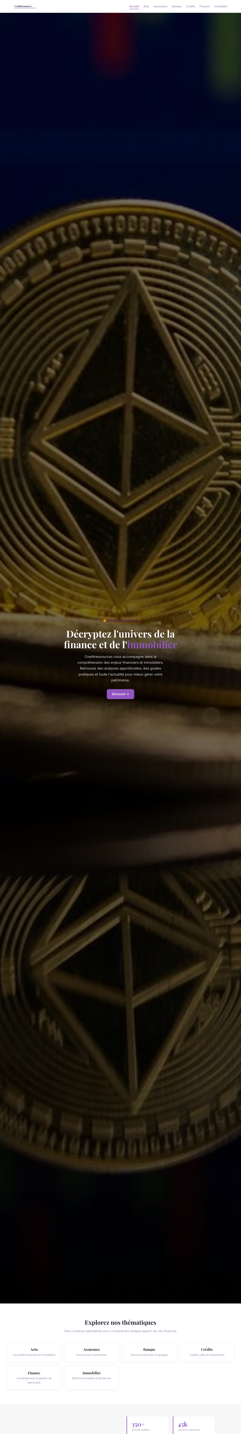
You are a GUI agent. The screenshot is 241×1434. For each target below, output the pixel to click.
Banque (177, 6)
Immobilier (220, 6)
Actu (146, 6)
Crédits (190, 6)
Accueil (134, 6)
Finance (205, 6)
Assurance (160, 6)
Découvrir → (120, 694)
